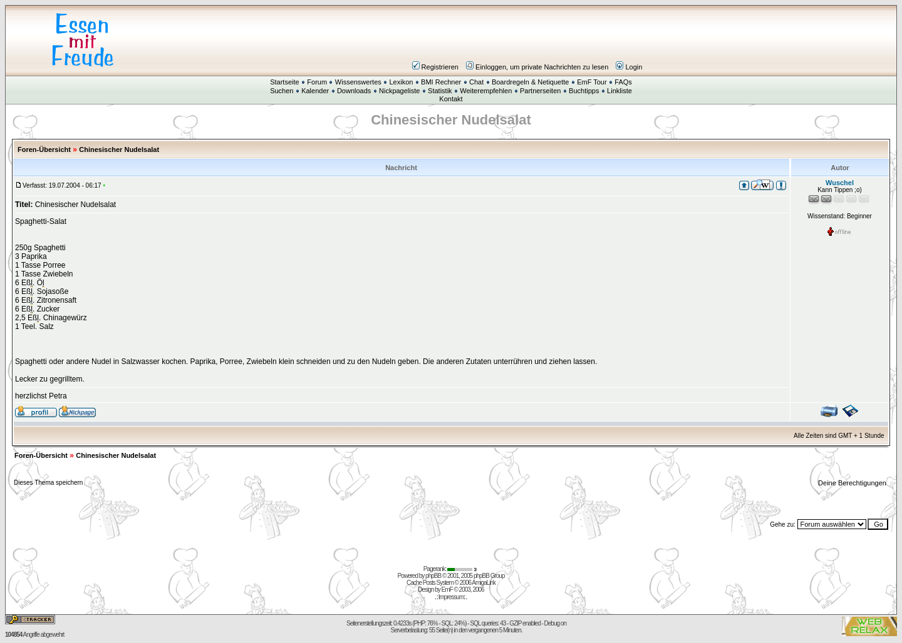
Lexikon (401, 82)
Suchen (281, 90)
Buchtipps (584, 90)
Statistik (440, 90)
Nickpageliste (399, 90)
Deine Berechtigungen (853, 483)
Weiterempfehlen (486, 90)
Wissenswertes (358, 82)
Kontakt (450, 99)
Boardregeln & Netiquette (530, 82)
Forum (317, 82)
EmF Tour (591, 82)
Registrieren (435, 67)
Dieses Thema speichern (48, 482)
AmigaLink (483, 582)
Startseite (284, 82)
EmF (447, 589)
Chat (476, 82)
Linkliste (619, 90)
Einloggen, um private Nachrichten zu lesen (537, 67)
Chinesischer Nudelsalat (119, 149)
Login (629, 67)
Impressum (451, 597)
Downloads (354, 90)
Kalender (315, 90)
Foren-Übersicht (44, 149)
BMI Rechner (441, 82)
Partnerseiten (540, 90)
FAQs (623, 82)
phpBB (433, 575)
